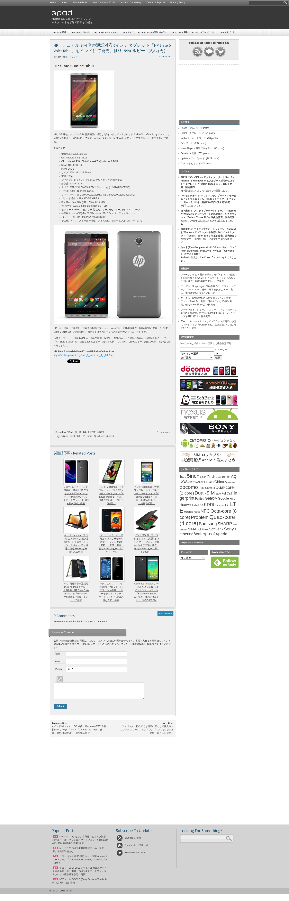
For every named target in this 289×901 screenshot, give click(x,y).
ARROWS (194, 482)
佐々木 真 (186, 247)
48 (55, 882)
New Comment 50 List (104, 2)
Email (57, 661)
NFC (205, 511)
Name (57, 654)
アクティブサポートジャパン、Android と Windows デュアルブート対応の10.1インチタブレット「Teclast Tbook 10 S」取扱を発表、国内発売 (209, 214)
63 (55, 851)
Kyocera (219, 505)
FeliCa (225, 493)
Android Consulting (131, 2)
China (219, 482)
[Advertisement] (167, 17)
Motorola (188, 512)
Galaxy (211, 498)
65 (55, 839)
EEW (218, 493)
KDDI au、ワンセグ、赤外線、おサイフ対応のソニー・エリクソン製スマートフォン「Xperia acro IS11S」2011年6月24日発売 (80, 843)
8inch (218, 477)
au (211, 481)
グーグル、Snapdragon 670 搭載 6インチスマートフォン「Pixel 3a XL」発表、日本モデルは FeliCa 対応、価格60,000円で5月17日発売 (208, 289)
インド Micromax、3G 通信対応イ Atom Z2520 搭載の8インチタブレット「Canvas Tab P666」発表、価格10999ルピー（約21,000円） (79, 732)
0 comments (165, 56)
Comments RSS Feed (132, 848)
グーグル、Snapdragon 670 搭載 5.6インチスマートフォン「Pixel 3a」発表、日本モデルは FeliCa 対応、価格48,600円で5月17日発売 (208, 301)
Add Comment (165, 613)
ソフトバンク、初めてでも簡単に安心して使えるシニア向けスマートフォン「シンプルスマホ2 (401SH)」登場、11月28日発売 (146, 732)
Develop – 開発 (180, 32)
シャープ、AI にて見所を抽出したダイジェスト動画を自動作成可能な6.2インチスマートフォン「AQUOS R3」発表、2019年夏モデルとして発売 (208, 278)
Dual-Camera (207, 487)
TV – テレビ (128, 32)
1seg (183, 476)
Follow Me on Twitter (131, 855)
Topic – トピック (226, 32)
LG (227, 505)
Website (59, 669)
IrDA (200, 505)
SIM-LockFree (198, 529)
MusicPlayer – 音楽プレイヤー (153, 32)
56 (55, 859)
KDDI (209, 504)
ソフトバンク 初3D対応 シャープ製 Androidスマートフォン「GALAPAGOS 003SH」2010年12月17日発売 (80, 862)
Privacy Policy (177, 2)
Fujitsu (199, 498)
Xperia (221, 534)
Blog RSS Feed (129, 840)
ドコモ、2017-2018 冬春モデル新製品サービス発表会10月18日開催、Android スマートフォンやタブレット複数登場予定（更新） (79, 874)
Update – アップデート (203, 32)
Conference (230, 482)
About (64, 2)
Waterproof (204, 534)
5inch (193, 476)
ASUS (204, 482)
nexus (197, 512)
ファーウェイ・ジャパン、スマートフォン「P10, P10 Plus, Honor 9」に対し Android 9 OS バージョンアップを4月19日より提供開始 (208, 313)
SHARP (224, 523)
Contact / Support (156, 2)
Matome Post (80, 2)
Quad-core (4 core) (104, 436)
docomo (189, 487)
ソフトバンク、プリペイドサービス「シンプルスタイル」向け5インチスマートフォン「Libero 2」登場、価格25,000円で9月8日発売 (208, 199)
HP (83, 436)
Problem (200, 517)
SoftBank (216, 529)
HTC (233, 498)
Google (223, 498)
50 (55, 870)
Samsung (208, 523)
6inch (65, 436)
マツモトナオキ (189, 195)
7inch (211, 477)
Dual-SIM (75, 436)
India (89, 436)
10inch (225, 476)
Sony (229, 529)
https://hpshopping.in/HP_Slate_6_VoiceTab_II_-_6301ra (83, 355)
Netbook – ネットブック (106, 32)
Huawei (186, 505)
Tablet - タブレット (71, 57)
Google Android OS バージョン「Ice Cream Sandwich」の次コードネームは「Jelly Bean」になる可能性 (209, 250)
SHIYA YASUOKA (190, 177)
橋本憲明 (185, 210)
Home (53, 2)
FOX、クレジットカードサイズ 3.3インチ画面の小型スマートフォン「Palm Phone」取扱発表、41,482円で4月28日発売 (208, 324)
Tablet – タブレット (80, 32)
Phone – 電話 (59, 32)
